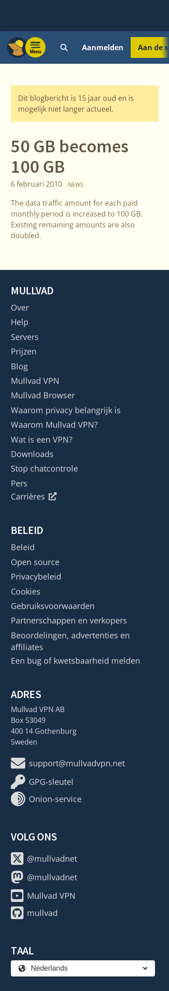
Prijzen (24, 351)
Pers (19, 483)
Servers (25, 336)
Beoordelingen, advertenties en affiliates (70, 641)
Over (20, 307)
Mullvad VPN (35, 380)
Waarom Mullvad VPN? (54, 424)
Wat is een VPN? (42, 439)
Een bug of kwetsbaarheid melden (75, 660)
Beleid (23, 547)
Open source (35, 562)
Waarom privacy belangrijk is (66, 410)
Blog (19, 366)
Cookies (26, 591)
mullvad (34, 913)
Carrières (34, 496)
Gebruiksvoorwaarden (53, 605)
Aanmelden (102, 47)
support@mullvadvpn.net (68, 763)
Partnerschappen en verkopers (69, 620)
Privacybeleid (36, 576)
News (75, 185)
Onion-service (46, 799)
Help (19, 321)
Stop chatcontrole (44, 468)
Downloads (32, 453)
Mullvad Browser (43, 395)
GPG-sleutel (42, 781)
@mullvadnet (44, 858)
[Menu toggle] (35, 47)
